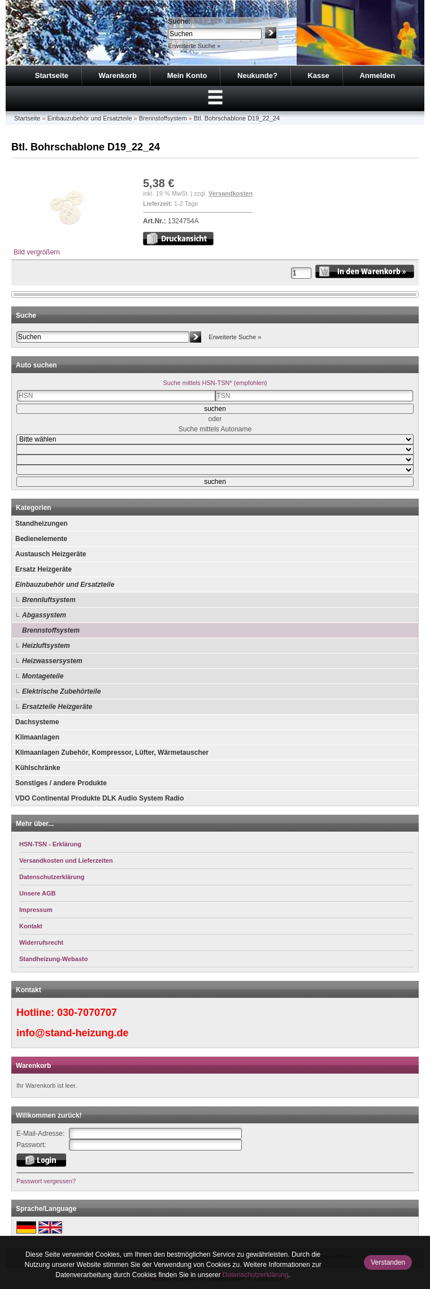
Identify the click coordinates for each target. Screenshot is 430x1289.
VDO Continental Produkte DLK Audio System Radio (99, 798)
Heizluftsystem (46, 646)
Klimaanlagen (37, 737)
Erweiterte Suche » (194, 45)
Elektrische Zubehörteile (61, 691)
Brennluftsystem (49, 600)
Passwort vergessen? (46, 1181)
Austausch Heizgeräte (50, 554)
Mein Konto (187, 75)
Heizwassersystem (52, 661)
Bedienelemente (41, 539)
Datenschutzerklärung (256, 1275)
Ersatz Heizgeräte (43, 569)
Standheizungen (41, 523)
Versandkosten (231, 193)
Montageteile (42, 676)
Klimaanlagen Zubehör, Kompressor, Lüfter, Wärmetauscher (112, 752)
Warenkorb (118, 75)
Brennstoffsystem (163, 118)
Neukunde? (257, 75)
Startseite (51, 75)
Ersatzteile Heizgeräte (57, 707)
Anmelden (377, 75)
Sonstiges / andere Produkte (61, 783)
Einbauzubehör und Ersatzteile (89, 118)
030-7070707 (87, 1012)
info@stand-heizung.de (72, 1033)
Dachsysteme (37, 722)
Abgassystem (44, 615)
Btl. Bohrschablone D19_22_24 (237, 118)
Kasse (318, 75)
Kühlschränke (37, 768)
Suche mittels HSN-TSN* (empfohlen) (215, 382)
